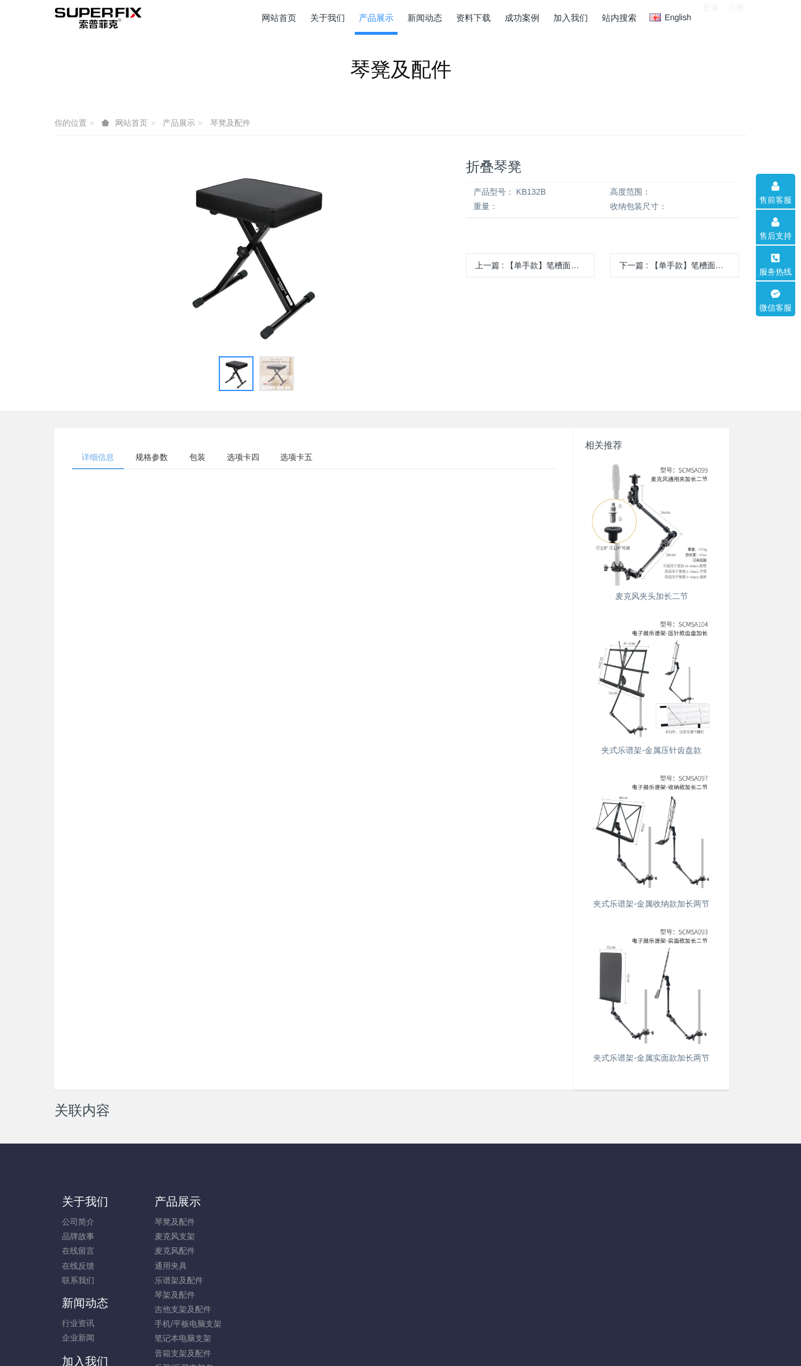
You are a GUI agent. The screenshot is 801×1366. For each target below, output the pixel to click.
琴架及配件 (169, 1294)
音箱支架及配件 (177, 1353)
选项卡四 (257, 458)
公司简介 (78, 1221)
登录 (711, 16)
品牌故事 (78, 1236)
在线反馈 (78, 1265)
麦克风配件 (169, 1250)
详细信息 (100, 458)
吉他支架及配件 (177, 1309)
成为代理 (338, 1221)
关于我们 (85, 1201)
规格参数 (158, 458)
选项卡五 (315, 458)
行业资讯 (251, 1221)
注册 (735, 16)
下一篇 (679, 265)
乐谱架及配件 (173, 1280)
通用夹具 (165, 1265)
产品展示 (179, 122)
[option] (256, 253)
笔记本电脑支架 (177, 1338)
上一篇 (535, 265)
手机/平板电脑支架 (182, 1323)
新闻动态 (258, 1201)
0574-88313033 (629, 1228)
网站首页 (279, 18)
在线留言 (78, 1250)
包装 (208, 458)
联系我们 (78, 1280)
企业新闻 (251, 1236)
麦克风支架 (169, 1236)
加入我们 (345, 1201)
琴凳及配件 (230, 122)
